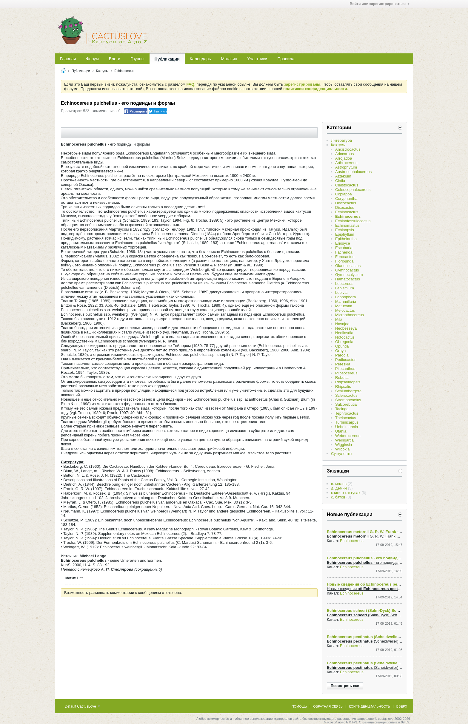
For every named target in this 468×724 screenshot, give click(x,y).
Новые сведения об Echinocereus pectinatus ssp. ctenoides (383, 584)
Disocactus (344, 207)
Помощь (299, 706)
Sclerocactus (346, 395)
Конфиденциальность (369, 706)
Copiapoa (343, 194)
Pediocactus (345, 359)
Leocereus (344, 283)
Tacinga (342, 409)
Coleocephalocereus (353, 189)
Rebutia (342, 377)
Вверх (401, 706)
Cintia (340, 180)
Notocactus (345, 337)
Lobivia (341, 292)
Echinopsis (344, 230)
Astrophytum (346, 167)
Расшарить (135, 111)
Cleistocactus (346, 185)
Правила (285, 58)
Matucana (343, 306)
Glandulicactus (348, 265)
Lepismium (344, 288)
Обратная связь (328, 706)
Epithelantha (346, 239)
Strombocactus (348, 400)
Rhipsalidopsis (347, 382)
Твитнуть (158, 111)
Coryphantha (346, 198)
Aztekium (343, 176)
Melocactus (345, 310)
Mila (338, 319)
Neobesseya (346, 328)
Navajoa (342, 324)
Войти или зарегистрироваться (380, 4)
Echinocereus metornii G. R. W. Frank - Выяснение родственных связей (395, 532)
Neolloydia (344, 333)
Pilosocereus (346, 373)
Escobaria (343, 248)
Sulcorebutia (346, 404)
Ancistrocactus (348, 149)
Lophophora (345, 297)
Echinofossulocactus (353, 221)
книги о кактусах (345, 492)
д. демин (339, 488)
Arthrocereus (346, 162)
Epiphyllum (344, 234)
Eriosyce (342, 243)
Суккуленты (341, 453)
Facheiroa (343, 252)
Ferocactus (344, 256)
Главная (68, 58)
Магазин (229, 58)
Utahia (341, 431)
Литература (341, 140)
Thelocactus (345, 418)
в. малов (339, 483)
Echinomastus (347, 225)
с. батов (338, 497)
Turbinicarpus (346, 422)
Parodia (342, 355)
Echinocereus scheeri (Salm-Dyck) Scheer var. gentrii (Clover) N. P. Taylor (395, 610)
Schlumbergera (348, 391)
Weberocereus (347, 435)
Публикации (167, 59)
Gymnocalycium (349, 274)
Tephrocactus (346, 413)
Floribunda (344, 261)
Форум (92, 58)
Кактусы (102, 70)
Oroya (340, 350)
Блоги (114, 58)
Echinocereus (124, 70)
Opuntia (342, 346)
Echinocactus (346, 212)
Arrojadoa (343, 158)
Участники (257, 58)
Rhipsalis (343, 386)
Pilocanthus (345, 368)
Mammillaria (345, 301)
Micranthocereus (349, 315)
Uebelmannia (346, 426)
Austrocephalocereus (353, 171)
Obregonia (344, 341)
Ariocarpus (344, 154)
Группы (137, 58)
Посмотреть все (345, 686)
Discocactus (345, 203)
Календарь (200, 58)
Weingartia (344, 440)
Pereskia (342, 364)
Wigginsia (343, 444)
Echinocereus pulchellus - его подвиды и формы (373, 558)
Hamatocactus (347, 279)
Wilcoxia (342, 449)
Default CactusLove (82, 706)
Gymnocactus (347, 270)
